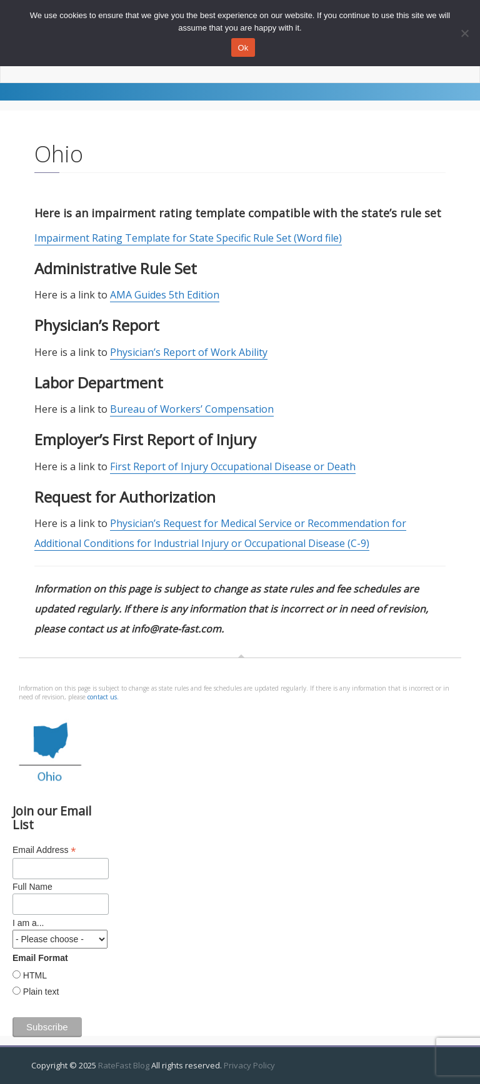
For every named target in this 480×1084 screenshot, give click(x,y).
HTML (34, 975)
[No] (464, 33)
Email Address (44, 850)
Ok (243, 47)
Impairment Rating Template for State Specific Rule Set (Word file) (188, 238)
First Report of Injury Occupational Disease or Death (233, 466)
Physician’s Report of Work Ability (189, 352)
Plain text (40, 992)
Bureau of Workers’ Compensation (192, 409)
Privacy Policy (249, 1065)
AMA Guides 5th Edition (164, 295)
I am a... (28, 923)
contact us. (103, 696)
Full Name (32, 887)
